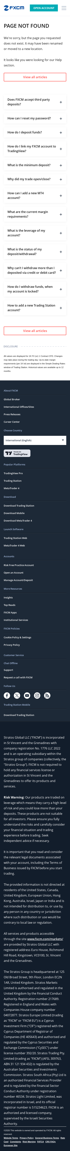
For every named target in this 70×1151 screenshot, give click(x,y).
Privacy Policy (12, 645)
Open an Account (13, 572)
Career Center (12, 421)
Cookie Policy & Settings (17, 637)
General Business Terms (47, 1138)
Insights (8, 597)
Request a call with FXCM (18, 677)
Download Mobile (14, 513)
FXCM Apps (10, 612)
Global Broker (12, 399)
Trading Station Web (15, 538)
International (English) (18, 440)
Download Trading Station (19, 505)
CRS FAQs (50, 1142)
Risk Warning (29, 1142)
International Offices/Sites (19, 406)
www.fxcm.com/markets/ (45, 939)
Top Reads (9, 605)
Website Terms (11, 1138)
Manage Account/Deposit (18, 580)
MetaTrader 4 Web (14, 545)
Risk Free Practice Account (19, 565)
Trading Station (12, 480)
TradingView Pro (13, 473)
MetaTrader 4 (11, 488)
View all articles (35, 77)
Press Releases (12, 414)
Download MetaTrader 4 (18, 520)
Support (8, 670)
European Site (11, 1145)
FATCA (40, 1142)
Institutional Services (16, 620)
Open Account (43, 8)
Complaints (15, 1142)
